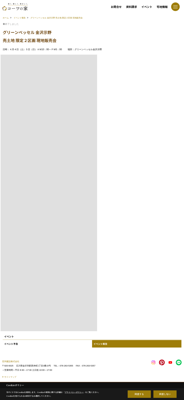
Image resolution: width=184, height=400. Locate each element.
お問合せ (116, 7)
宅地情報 (162, 7)
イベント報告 (100, 344)
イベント (146, 7)
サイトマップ (10, 377)
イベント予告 (11, 344)
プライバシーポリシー (74, 392)
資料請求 (131, 7)
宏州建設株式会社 (10, 361)
